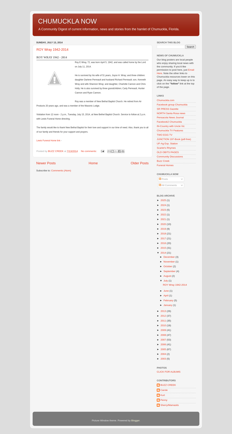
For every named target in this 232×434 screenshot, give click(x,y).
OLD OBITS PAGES (168, 152)
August (167, 276)
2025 (164, 200)
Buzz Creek (163, 161)
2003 (164, 358)
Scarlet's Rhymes (166, 148)
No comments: (89, 151)
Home (93, 163)
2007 (164, 339)
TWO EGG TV (164, 134)
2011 (164, 320)
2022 (164, 214)
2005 (164, 349)
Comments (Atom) (61, 170)
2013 (164, 311)
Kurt (162, 395)
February (168, 300)
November (169, 261)
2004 (164, 354)
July (166, 280)
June (166, 290)
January (168, 305)
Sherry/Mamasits (169, 405)
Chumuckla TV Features (170, 130)
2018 (164, 233)
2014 (164, 252)
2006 (164, 344)
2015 (164, 248)
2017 (164, 238)
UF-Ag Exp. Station (167, 143)
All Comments (168, 185)
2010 (164, 325)
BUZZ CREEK (168, 385)
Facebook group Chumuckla (172, 104)
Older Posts (140, 163)
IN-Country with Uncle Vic (171, 126)
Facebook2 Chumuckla (169, 121)
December (169, 257)
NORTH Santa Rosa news (171, 113)
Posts (163, 179)
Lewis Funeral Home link (48, 140)
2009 (164, 330)
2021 (164, 219)
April (166, 295)
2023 (164, 209)
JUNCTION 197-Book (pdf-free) (174, 139)
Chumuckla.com (165, 100)
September (169, 271)
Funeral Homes (165, 165)
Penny (163, 400)
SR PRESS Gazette (167, 109)
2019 (164, 229)
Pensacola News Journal (170, 117)
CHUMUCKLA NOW (67, 21)
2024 (164, 205)
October (168, 266)
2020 (164, 224)
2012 (164, 315)
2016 (164, 243)
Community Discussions (170, 156)
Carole (164, 390)
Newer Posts (46, 163)
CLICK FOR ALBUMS (169, 371)
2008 (164, 335)
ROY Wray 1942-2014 (52, 49)
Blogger (135, 420)
